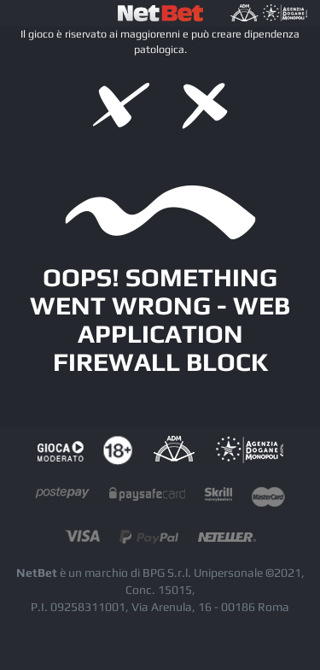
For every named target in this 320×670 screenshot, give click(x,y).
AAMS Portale (249, 451)
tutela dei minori (117, 451)
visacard (82, 540)
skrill (218, 497)
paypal (148, 540)
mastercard (268, 497)
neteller (227, 540)
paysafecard (147, 497)
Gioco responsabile (61, 451)
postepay (62, 497)
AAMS (173, 451)
